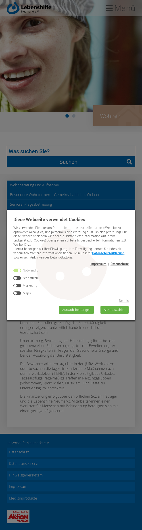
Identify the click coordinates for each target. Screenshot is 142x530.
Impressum (98, 264)
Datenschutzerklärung (108, 253)
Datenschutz (120, 264)
